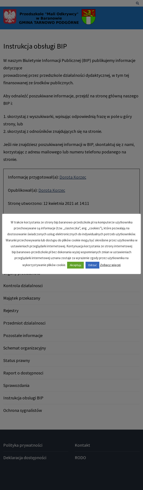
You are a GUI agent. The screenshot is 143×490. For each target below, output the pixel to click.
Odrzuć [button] (92, 265)
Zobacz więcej (110, 265)
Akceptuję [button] (75, 265)
